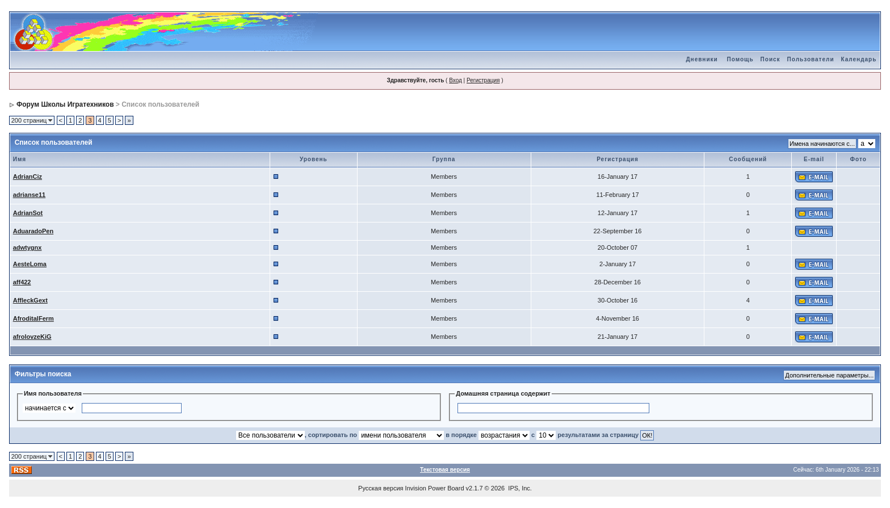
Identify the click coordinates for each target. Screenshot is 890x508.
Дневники (701, 59)
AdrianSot (28, 212)
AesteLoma (30, 264)
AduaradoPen (33, 231)
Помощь (740, 59)
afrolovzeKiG (32, 336)
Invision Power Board (434, 488)
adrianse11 (29, 194)
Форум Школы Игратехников (65, 104)
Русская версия (380, 488)
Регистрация (483, 80)
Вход (455, 80)
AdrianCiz (27, 176)
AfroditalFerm (33, 318)
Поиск (770, 59)
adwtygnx (27, 247)
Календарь (859, 59)
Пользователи (810, 59)
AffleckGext (30, 300)
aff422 (22, 282)
